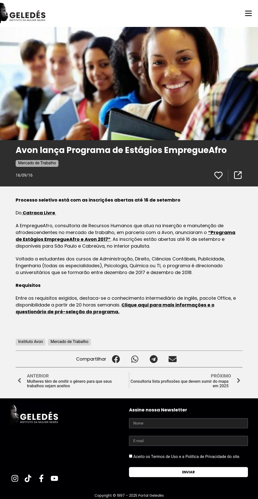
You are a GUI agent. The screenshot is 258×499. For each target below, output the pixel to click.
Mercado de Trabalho (37, 163)
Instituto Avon (30, 341)
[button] (115, 359)
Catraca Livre (39, 213)
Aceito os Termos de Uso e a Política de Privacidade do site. (186, 456)
